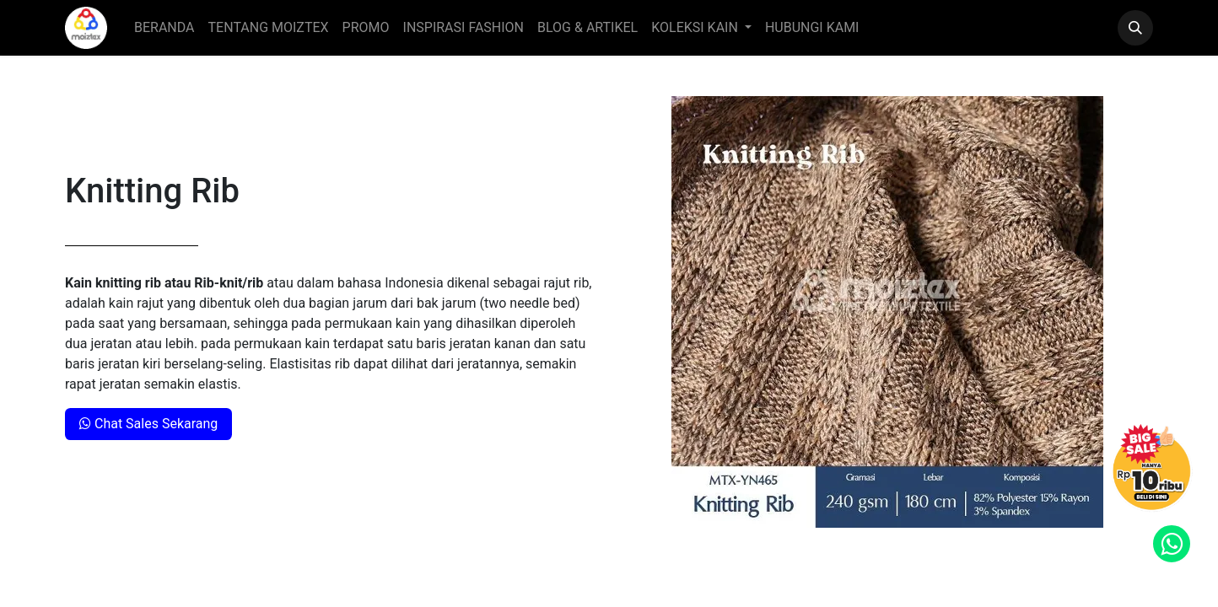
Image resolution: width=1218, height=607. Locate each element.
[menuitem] (164, 28)
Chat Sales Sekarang (148, 424)
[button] (1135, 28)
